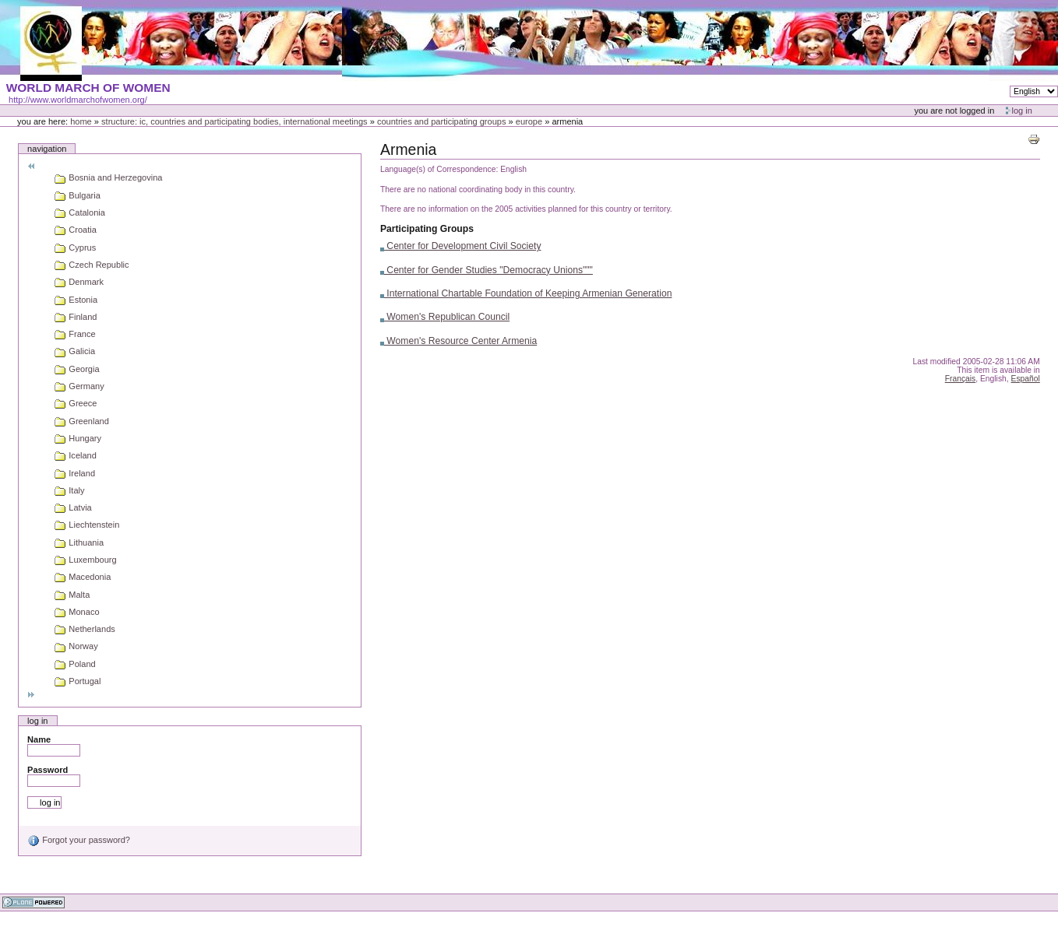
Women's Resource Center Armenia (458, 340)
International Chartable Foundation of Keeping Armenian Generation (526, 293)
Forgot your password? (78, 839)
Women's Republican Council (445, 316)
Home (81, 121)
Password (47, 769)
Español (1025, 378)
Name (39, 739)
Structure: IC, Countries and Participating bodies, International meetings (234, 121)
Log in (1022, 110)
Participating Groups (427, 228)
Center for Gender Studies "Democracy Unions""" (486, 270)
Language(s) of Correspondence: (439, 169)
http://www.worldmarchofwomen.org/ (78, 99)
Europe (529, 121)
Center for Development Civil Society (460, 246)
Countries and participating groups (441, 121)
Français (960, 378)
